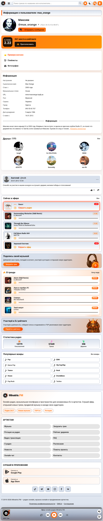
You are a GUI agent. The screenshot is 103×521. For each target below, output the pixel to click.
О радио (7, 444)
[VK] (68, 489)
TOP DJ (37, 411)
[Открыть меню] (9, 3)
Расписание (58, 444)
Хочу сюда (95, 272)
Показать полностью (78, 129)
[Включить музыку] (54, 515)
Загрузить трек (11, 264)
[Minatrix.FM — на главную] (3, 3)
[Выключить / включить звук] (99, 511)
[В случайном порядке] (66, 515)
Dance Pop (10, 365)
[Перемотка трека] (58, 282)
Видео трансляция (12, 438)
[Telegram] (41, 489)
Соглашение (69, 504)
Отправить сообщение (32, 30)
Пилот (20, 204)
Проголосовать (25, 44)
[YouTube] (48, 489)
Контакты (57, 455)
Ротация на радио (12, 432)
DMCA (59, 504)
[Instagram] (55, 489)
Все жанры (95, 354)
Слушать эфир (24, 247)
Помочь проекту (60, 450)
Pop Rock (9, 381)
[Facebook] (61, 489)
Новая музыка (24, 411)
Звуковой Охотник (21, 244)
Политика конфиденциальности (42, 504)
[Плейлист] (99, 517)
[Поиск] (47, 3)
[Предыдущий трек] (48, 515)
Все (98, 139)
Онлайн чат (9, 455)
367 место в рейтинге (25, 39)
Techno (57, 381)
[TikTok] (35, 489)
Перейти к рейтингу (13, 329)
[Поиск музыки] (80, 3)
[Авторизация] (100, 3)
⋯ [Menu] (97, 179)
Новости (8, 450)
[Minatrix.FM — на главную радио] (13, 395)
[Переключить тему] (87, 3)
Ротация (48, 411)
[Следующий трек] (60, 515)
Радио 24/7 (9, 411)
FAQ (55, 438)
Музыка (7, 426)
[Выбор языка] (95, 3)
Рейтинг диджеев (61, 432)
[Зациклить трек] (42, 515)
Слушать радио (25, 208)
